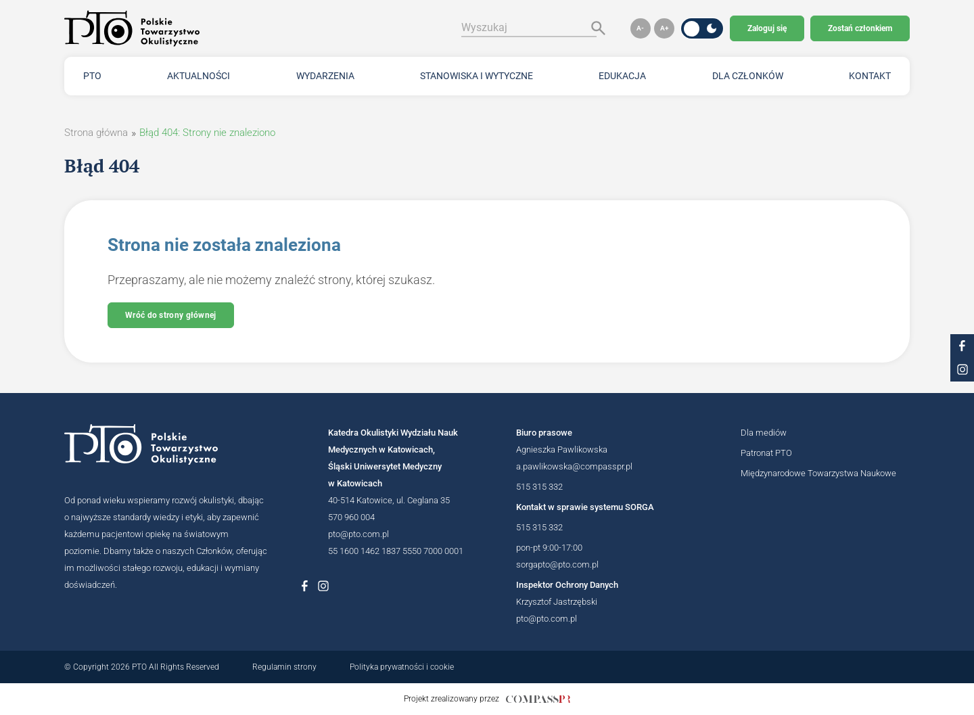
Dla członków (747, 75)
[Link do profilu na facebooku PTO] (962, 346)
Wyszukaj (484, 27)
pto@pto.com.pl (358, 534)
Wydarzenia (325, 75)
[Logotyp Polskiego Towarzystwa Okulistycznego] (165, 444)
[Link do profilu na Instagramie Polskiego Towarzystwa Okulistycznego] (323, 585)
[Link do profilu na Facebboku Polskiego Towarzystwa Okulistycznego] (304, 586)
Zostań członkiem (860, 28)
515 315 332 (539, 487)
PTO (92, 75)
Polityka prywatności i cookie (402, 667)
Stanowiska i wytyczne (476, 75)
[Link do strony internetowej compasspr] (538, 699)
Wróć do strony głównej (170, 315)
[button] (640, 28)
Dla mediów (764, 433)
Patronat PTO (766, 453)
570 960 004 (351, 517)
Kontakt (870, 75)
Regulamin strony (284, 667)
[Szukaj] (595, 28)
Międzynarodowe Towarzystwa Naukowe (818, 473)
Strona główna (96, 132)
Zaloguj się (767, 28)
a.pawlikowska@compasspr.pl (574, 466)
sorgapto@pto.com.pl (557, 564)
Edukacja (622, 75)
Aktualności (198, 75)
